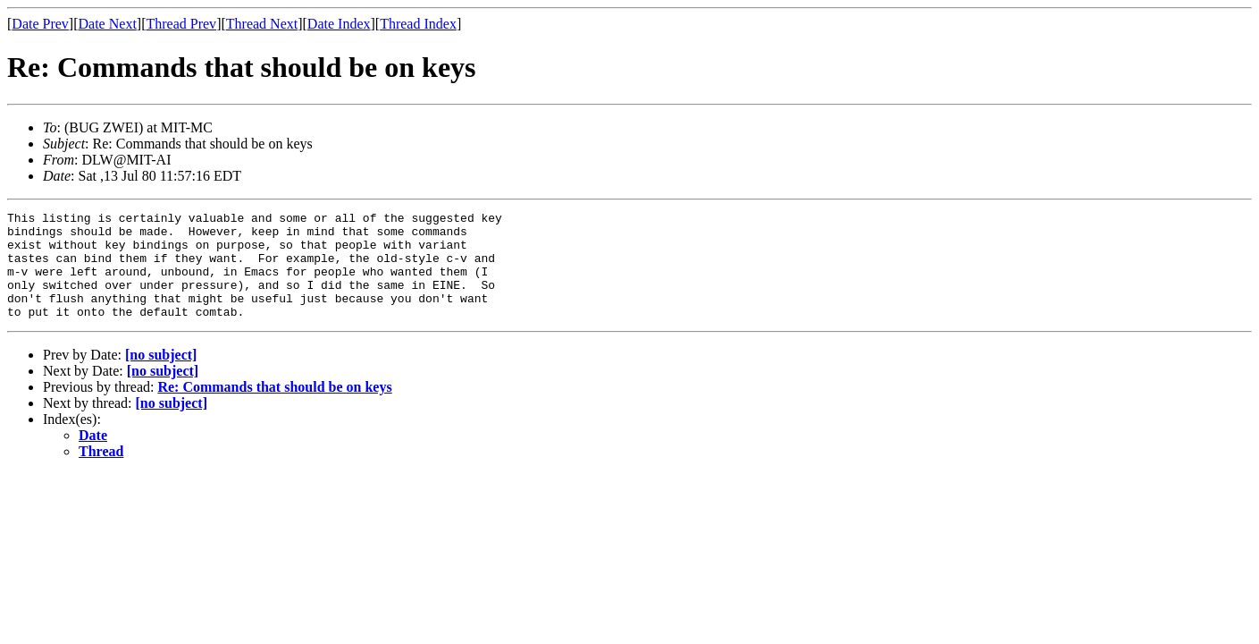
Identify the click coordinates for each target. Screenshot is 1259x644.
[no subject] (161, 376)
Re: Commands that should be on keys (274, 408)
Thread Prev (181, 23)
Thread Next (262, 23)
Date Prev (40, 23)
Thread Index (418, 23)
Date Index (339, 23)
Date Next (108, 23)
